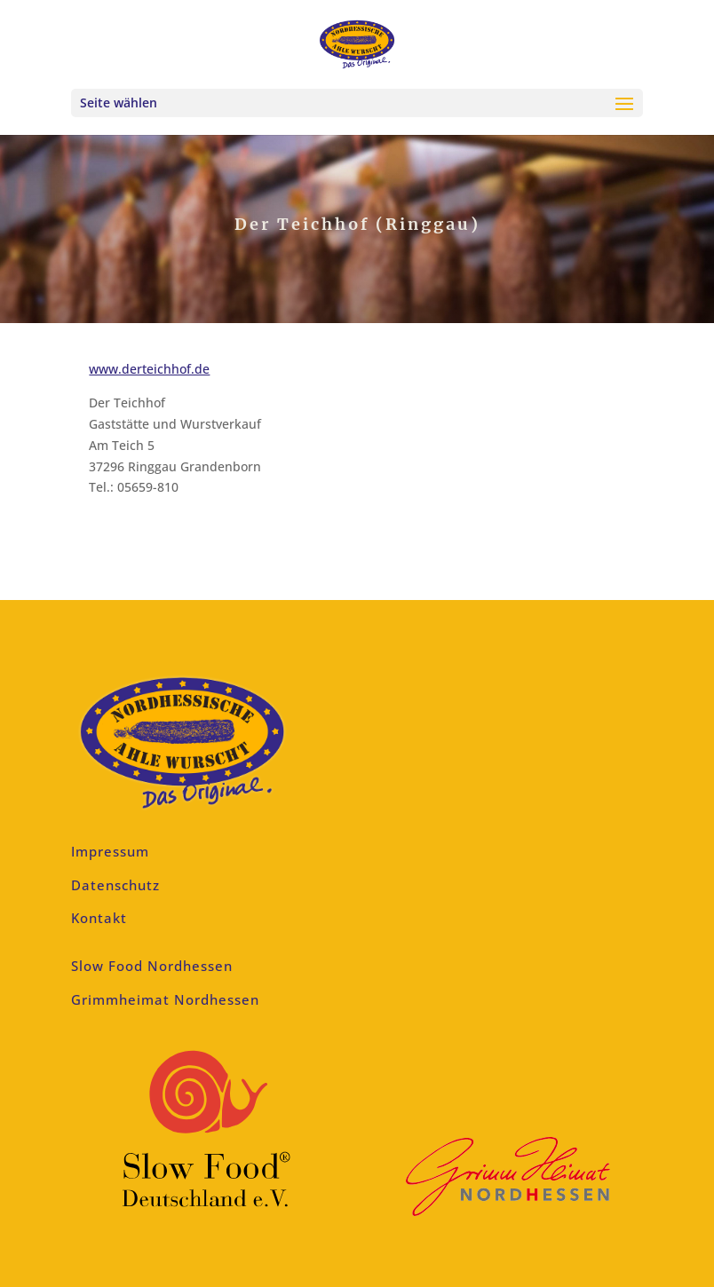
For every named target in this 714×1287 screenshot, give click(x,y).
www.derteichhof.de (149, 368)
